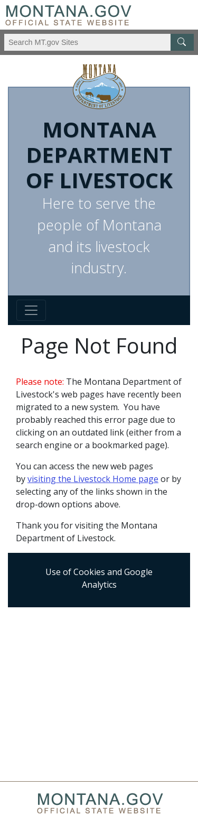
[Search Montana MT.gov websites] (99, 42)
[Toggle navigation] (31, 310)
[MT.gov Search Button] (182, 42)
